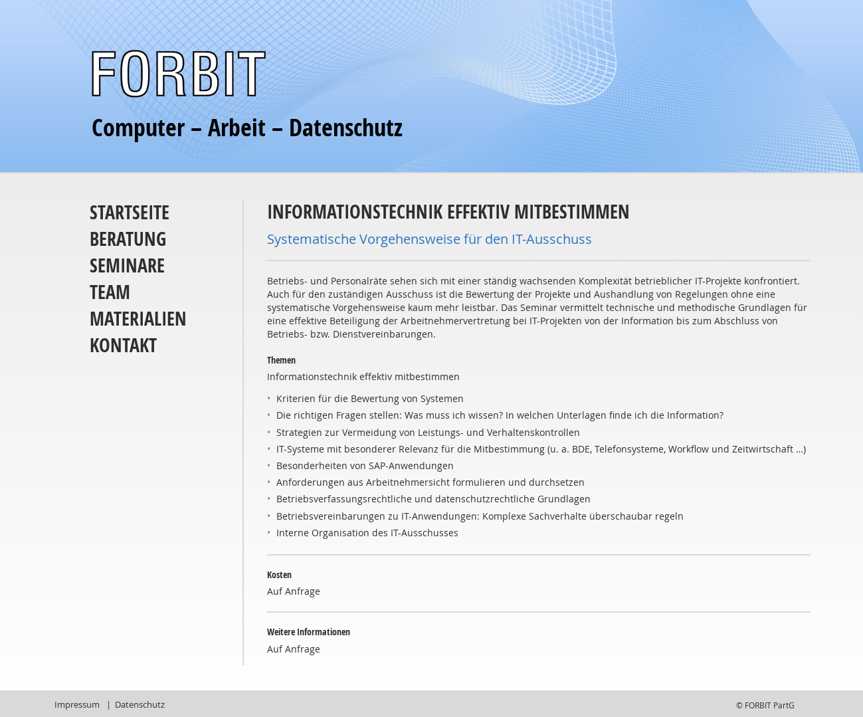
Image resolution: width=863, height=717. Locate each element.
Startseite (129, 212)
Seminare (127, 265)
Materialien (138, 319)
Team (110, 292)
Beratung (128, 239)
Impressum (77, 704)
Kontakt (123, 345)
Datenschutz (140, 704)
